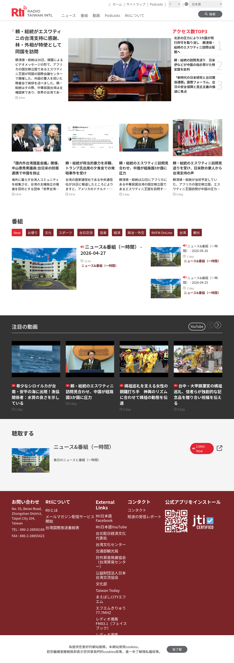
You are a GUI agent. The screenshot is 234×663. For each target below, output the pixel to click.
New (17, 232)
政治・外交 (136, 232)
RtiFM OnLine (161, 232)
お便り (33, 232)
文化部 (101, 584)
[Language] (205, 4)
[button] (217, 325)
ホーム (119, 4)
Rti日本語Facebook (104, 518)
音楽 (103, 232)
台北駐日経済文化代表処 (111, 535)
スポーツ (65, 232)
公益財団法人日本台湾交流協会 (111, 575)
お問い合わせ (26, 502)
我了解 (177, 649)
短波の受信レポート (144, 517)
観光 (196, 232)
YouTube (197, 326)
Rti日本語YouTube (111, 527)
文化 (48, 232)
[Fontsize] (174, 4)
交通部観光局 (107, 551)
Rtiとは (52, 510)
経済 (117, 232)
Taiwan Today (108, 590)
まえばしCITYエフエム (111, 599)
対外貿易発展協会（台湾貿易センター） (111, 562)
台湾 (182, 232)
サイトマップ (137, 4)
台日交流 (86, 232)
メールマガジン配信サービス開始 (70, 519)
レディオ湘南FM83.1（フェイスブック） (111, 623)
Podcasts (158, 4)
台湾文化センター (111, 544)
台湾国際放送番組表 (62, 528)
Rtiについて (58, 502)
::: (109, 4)
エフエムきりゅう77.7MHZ (111, 610)
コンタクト (139, 502)
